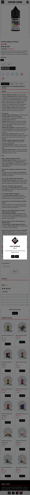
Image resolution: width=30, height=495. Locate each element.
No (13, 256)
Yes (17, 256)
